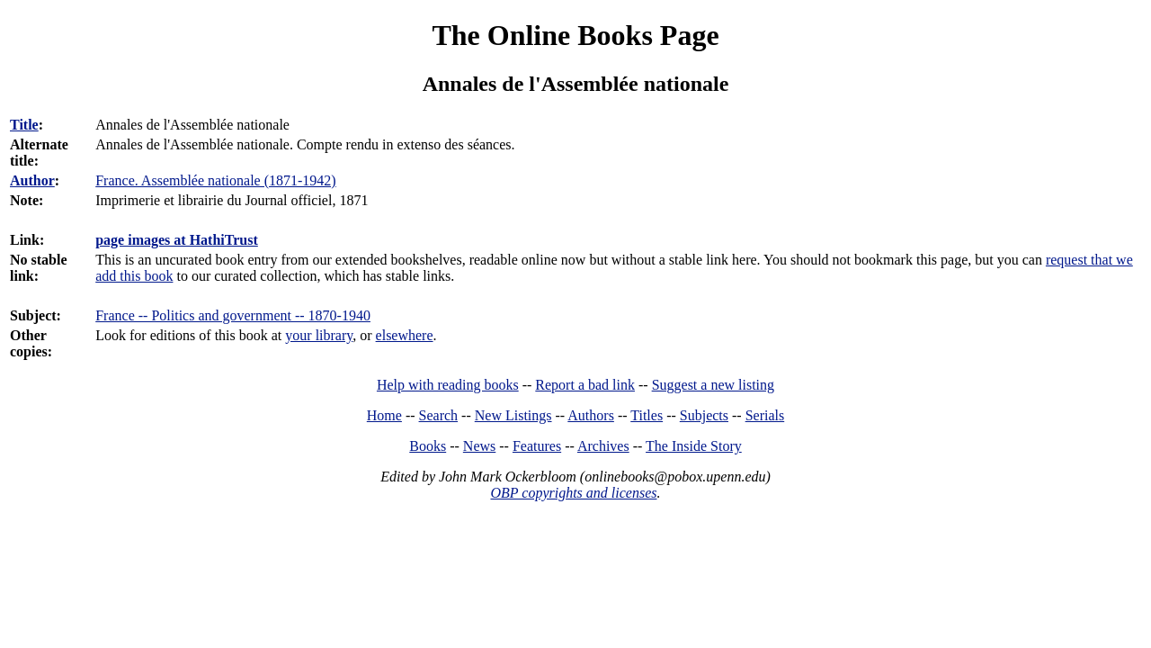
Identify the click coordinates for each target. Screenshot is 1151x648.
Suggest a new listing (713, 384)
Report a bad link (585, 384)
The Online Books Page (575, 35)
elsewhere (404, 335)
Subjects (704, 415)
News (479, 446)
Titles (646, 415)
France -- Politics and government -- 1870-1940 (232, 315)
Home (384, 415)
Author (32, 180)
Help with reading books (448, 384)
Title (24, 124)
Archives (603, 446)
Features (537, 446)
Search (439, 415)
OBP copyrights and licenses (573, 492)
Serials (765, 415)
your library (318, 335)
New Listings (513, 415)
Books (427, 446)
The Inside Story (694, 446)
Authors (590, 415)
